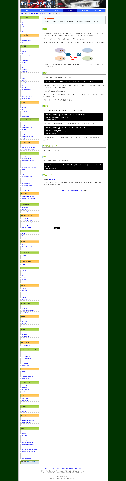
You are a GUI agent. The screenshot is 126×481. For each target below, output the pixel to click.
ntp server (24, 73)
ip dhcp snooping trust (27, 222)
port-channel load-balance (28, 149)
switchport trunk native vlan (28, 136)
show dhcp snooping (26, 227)
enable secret (25, 58)
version (23, 275)
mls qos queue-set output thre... (29, 451)
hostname (24, 48)
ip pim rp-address (26, 356)
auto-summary (25, 282)
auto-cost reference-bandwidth (29, 295)
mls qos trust (24, 435)
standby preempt (25, 336)
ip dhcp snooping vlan (27, 220)
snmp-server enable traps (27, 96)
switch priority (25, 398)
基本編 (42, 10)
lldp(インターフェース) (27, 246)
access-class (24, 387)
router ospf (24, 288)
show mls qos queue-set (27, 455)
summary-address (26, 299)
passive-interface (25, 312)
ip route (23, 264)
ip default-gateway (26, 60)
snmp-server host (26, 98)
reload (23, 409)
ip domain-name (25, 64)
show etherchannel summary (28, 147)
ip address (24, 138)
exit (22, 22)
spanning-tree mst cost (27, 180)
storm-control (25, 207)
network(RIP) (25, 272)
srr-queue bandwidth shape (28, 444)
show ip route (25, 257)
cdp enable (24, 235)
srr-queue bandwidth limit (27, 442)
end (22, 24)
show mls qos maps (26, 458)
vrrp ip (23, 319)
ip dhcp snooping (25, 218)
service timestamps (26, 82)
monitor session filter (26, 422)
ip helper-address (26, 345)
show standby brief (26, 338)
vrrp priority (24, 321)
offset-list (24, 279)
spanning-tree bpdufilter (27, 187)
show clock (24, 80)
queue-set (24, 453)
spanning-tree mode (26, 156)
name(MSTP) (25, 171)
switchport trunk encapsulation (29, 131)
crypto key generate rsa (27, 67)
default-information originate (28, 310)
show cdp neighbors (26, 238)
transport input (25, 69)
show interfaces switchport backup (29, 198)
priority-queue (25, 437)
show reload (24, 411)
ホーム (28, 10)
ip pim (23, 354)
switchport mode (25, 125)
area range (24, 297)
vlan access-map (25, 389)
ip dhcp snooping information (28, 225)
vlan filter (24, 391)
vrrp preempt (24, 323)
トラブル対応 (84, 10)
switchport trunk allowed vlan (28, 134)
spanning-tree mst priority (27, 178)
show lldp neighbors (26, 249)
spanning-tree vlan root (27, 158)
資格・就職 (98, 10)
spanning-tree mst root (27, 176)
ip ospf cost (24, 292)
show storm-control (26, 209)
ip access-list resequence (27, 376)
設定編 (70, 10)
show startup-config (26, 40)
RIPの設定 (52, 181)
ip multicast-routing (26, 351)
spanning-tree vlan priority (28, 160)
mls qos (23, 431)
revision (23, 174)
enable (23, 20)
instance (23, 169)
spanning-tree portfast (27, 185)
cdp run (23, 233)
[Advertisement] (58, 211)
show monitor (25, 424)
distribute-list (24, 306)
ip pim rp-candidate (26, 360)
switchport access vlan (27, 127)
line (22, 31)
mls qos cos (24, 433)
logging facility (25, 87)
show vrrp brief (25, 325)
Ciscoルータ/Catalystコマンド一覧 (72, 192)
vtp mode (24, 107)
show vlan (24, 113)
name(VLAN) (25, 111)
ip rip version (24, 277)
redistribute (24, 308)
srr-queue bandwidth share (28, 446)
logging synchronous (26, 89)
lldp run (23, 244)
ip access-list (24, 373)
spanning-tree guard (26, 190)
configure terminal (26, 26)
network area (25, 290)
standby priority (25, 334)
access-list (24, 371)
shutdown (24, 129)
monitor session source (27, 418)
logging (23, 85)
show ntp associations (27, 76)
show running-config (26, 37)
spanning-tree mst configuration (29, 167)
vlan (22, 109)
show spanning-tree (26, 165)
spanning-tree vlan (26, 183)
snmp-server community (27, 94)
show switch (24, 402)
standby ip (24, 332)
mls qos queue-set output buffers (29, 449)
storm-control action (26, 211)
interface (23, 29)
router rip (24, 270)
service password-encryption (28, 55)
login (23, 53)
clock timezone (25, 71)
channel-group (25, 145)
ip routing (24, 255)
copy (23, 42)
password (24, 51)
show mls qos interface (27, 440)
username (24, 62)
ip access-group (25, 385)
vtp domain (24, 104)
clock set (24, 78)
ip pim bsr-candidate (26, 358)
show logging (25, 91)
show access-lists (26, 378)
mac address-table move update (29, 200)
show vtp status (25, 116)
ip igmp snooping (25, 363)
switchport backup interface (28, 196)
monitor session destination (28, 420)
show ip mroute (25, 365)
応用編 (56, 10)
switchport (24, 122)
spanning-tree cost (26, 162)
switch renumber (25, 400)
